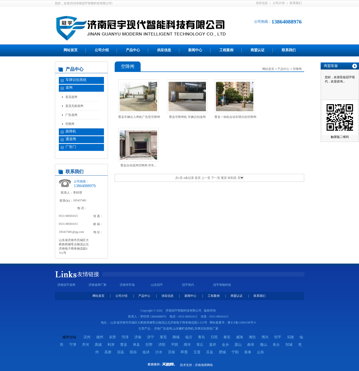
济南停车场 (127, 285)
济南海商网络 (204, 365)
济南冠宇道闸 (66, 285)
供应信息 (262, 3)
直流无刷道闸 (74, 106)
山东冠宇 (157, 285)
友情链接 (88, 274)
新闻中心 (195, 50)
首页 (198, 178)
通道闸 (71, 139)
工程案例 (226, 50)
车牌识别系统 (76, 80)
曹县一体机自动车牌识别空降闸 (235, 117)
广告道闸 (71, 115)
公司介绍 (279, 3)
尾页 (224, 178)
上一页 (205, 178)
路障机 (71, 131)
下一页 (215, 178)
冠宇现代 (188, 285)
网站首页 (71, 50)
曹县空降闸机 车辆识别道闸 (187, 117)
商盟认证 (258, 50)
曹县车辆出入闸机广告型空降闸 (139, 117)
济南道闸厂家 (97, 285)
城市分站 (69, 337)
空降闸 (69, 124)
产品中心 (133, 50)
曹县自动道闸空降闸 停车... (138, 165)
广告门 (71, 147)
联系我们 (296, 3)
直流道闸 (71, 97)
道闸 (69, 87)
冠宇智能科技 (222, 285)
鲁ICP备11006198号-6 (242, 322)
